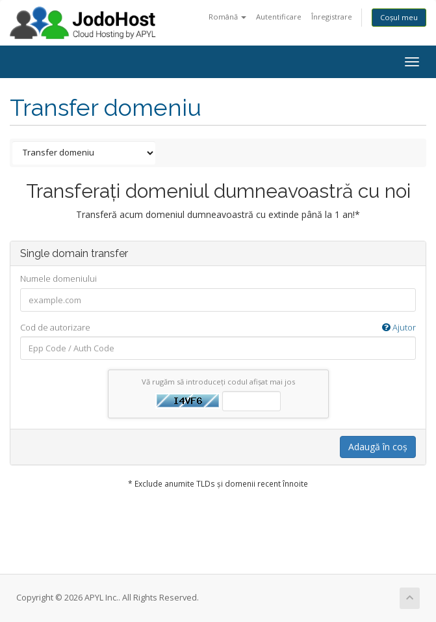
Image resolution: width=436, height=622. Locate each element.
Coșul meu (399, 17)
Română (227, 16)
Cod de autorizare (218, 327)
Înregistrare (331, 16)
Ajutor (399, 327)
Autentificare (278, 16)
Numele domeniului (58, 278)
